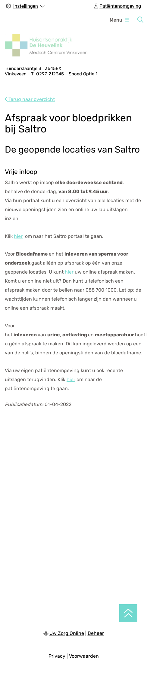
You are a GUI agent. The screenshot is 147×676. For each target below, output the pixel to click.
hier (18, 236)
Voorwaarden (84, 656)
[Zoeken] (140, 19)
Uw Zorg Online (66, 633)
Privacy (56, 656)
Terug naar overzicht (30, 99)
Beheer (96, 633)
